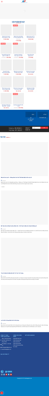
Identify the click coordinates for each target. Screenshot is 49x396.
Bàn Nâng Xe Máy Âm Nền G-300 (18, 105)
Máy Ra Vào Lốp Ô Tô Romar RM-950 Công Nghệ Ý (31, 37)
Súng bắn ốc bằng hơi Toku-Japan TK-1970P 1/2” (18, 55)
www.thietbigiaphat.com (6, 349)
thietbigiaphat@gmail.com (7, 347)
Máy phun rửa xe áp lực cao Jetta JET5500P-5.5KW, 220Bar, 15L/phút (30, 72)
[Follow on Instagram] (2, 374)
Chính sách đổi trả (16, 341)
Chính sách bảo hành (17, 343)
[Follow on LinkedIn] (9, 374)
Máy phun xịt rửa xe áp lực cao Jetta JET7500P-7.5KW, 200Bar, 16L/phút (18, 89)
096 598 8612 (18, 128)
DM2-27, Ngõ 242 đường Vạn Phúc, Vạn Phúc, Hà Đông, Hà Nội (6, 340)
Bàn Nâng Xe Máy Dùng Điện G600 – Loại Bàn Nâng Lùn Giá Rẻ (6, 105)
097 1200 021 (18, 130)
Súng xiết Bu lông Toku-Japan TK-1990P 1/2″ (6, 55)
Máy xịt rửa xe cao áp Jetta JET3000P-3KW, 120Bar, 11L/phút (6, 89)
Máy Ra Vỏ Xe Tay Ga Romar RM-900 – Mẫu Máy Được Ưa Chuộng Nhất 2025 (6, 37)
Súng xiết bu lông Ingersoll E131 (30, 55)
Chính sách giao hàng (17, 340)
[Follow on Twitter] (4, 374)
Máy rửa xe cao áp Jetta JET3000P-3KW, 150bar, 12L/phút (18, 72)
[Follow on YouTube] (11, 374)
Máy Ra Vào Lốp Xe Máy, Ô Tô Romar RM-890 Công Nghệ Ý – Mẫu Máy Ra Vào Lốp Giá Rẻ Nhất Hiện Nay (18, 37)
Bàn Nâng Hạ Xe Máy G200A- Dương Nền (30, 89)
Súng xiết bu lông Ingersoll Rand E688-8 (6, 72)
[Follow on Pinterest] (6, 374)
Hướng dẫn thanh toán (17, 338)
